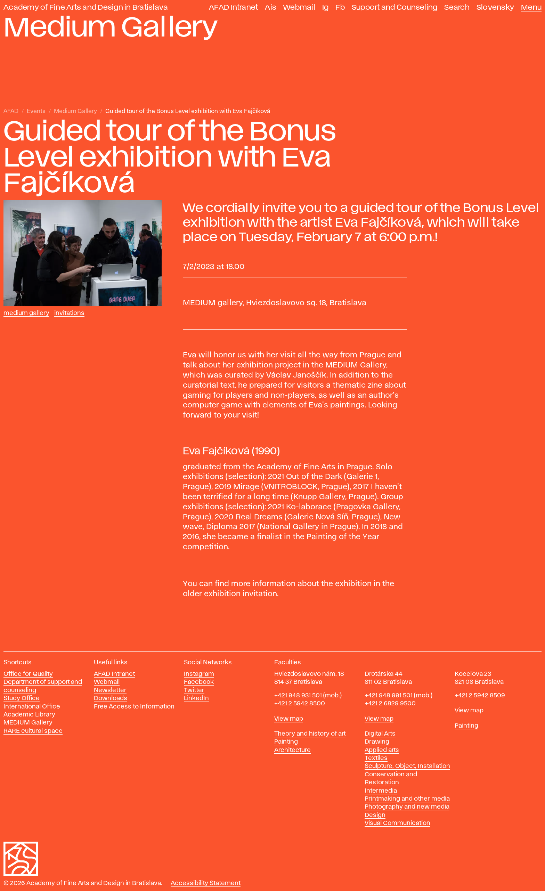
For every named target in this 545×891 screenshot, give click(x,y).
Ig (325, 7)
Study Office (21, 698)
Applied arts (382, 750)
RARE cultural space (33, 731)
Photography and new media (407, 807)
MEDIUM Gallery (27, 723)
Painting (286, 742)
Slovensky (495, 7)
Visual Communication (397, 823)
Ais (270, 7)
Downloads (110, 698)
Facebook (199, 682)
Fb (340, 7)
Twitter (194, 690)
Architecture (292, 750)
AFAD (10, 111)
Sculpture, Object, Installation (407, 766)
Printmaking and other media (407, 799)
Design (375, 815)
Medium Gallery (75, 111)
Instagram (199, 674)
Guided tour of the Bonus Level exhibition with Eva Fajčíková (187, 111)
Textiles (376, 758)
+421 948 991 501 (389, 695)
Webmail (299, 7)
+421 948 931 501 (298, 695)
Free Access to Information (134, 707)
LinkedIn (196, 698)
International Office (31, 707)
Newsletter (110, 690)
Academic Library (29, 715)
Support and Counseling (395, 7)
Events (36, 111)
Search (457, 7)
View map (288, 719)
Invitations (69, 313)
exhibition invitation (240, 594)
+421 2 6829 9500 (390, 703)
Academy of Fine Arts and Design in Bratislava (85, 7)
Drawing (377, 742)
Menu (531, 7)
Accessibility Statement (206, 883)
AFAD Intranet (233, 7)
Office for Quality (28, 674)
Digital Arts (380, 734)
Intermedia (381, 791)
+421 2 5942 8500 (299, 703)
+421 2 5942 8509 (480, 695)
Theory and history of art (309, 734)
